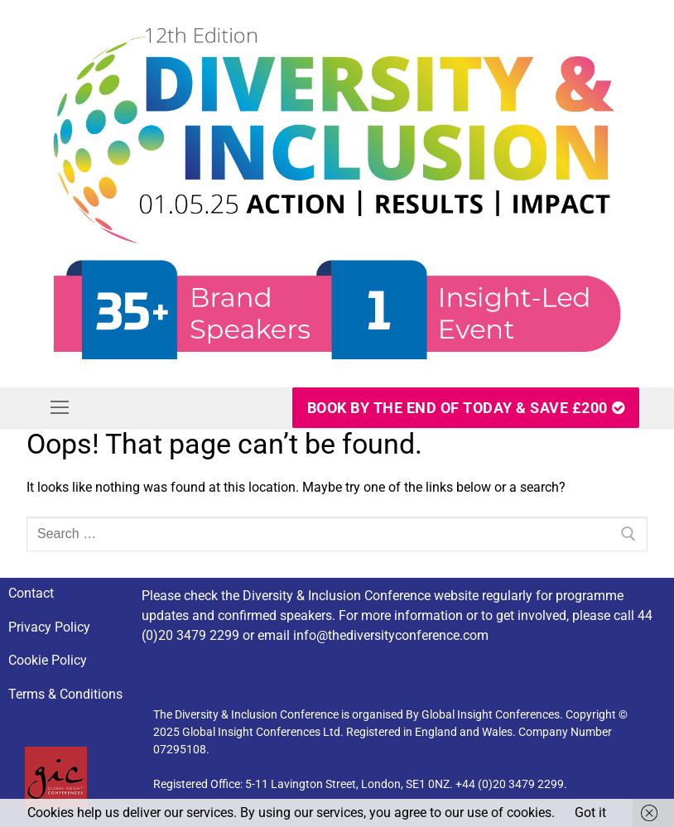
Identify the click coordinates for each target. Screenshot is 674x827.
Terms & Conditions (65, 694)
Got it (590, 812)
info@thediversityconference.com (391, 635)
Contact (31, 593)
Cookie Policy (47, 660)
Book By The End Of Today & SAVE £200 (466, 407)
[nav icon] (59, 408)
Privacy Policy (49, 627)
